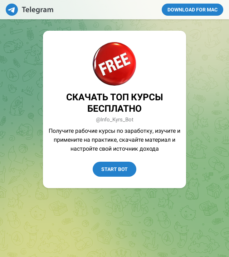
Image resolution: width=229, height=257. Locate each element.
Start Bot (114, 169)
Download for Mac (192, 9)
